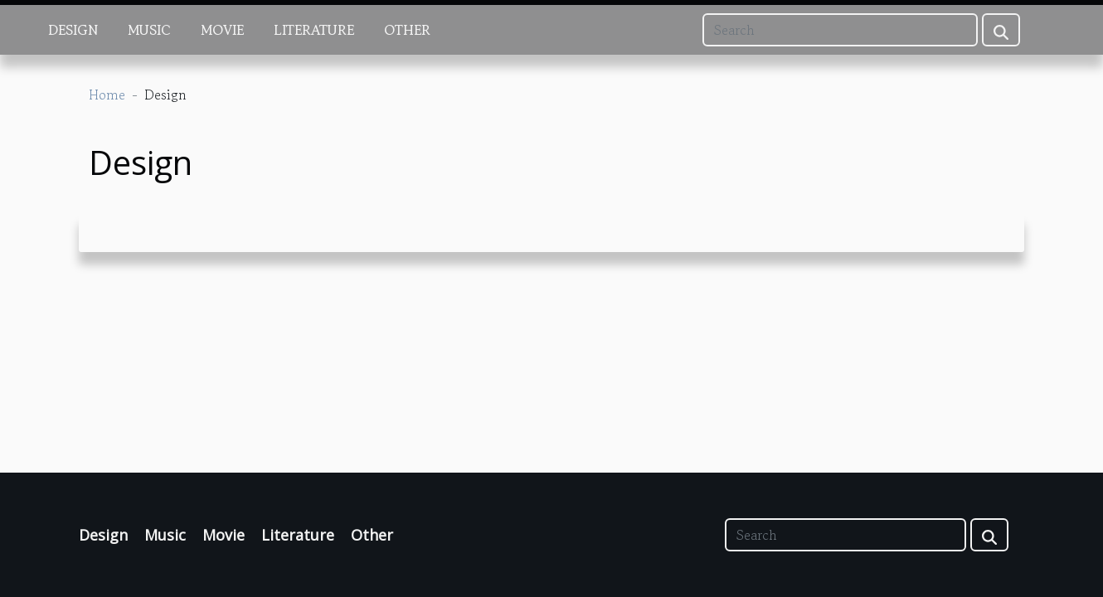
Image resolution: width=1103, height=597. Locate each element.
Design (73, 30)
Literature (314, 30)
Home (107, 94)
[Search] (840, 29)
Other (407, 30)
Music (149, 30)
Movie (222, 30)
